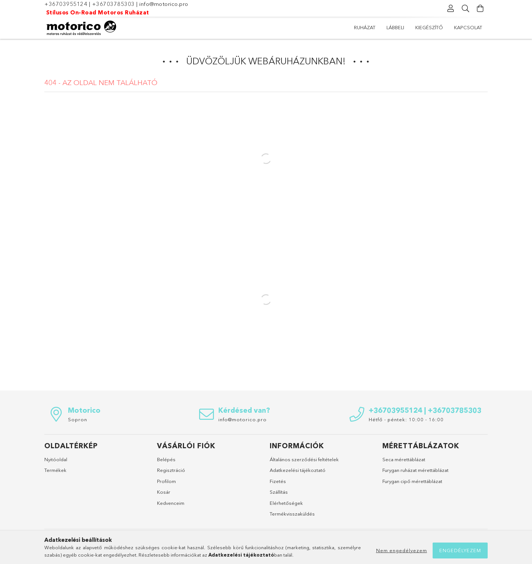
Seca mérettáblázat (403, 459)
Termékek (55, 470)
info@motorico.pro (163, 3)
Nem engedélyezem (401, 550)
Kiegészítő (429, 27)
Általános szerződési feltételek (304, 459)
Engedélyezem (460, 550)
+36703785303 (113, 3)
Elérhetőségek (286, 503)
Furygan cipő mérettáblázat (412, 481)
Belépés (166, 459)
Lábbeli (395, 27)
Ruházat (364, 27)
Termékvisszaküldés (292, 514)
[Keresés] (465, 8)
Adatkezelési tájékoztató (297, 470)
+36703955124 (65, 3)
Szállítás (279, 492)
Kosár (163, 492)
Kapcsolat (468, 27)
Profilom (166, 481)
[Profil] (450, 8)
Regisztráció (171, 470)
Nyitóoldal (55, 459)
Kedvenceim (170, 503)
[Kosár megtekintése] (480, 8)
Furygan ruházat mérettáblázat (415, 470)
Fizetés (278, 481)
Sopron (77, 419)
